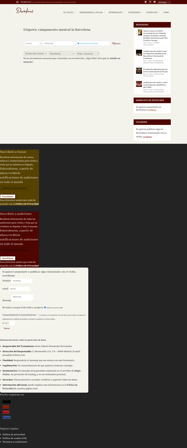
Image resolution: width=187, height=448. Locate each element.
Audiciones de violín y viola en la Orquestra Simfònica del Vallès (155, 81)
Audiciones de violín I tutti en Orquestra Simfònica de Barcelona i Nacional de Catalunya (155, 51)
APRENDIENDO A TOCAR (91, 9)
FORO (166, 9)
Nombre (6, 277)
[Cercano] (93, 40)
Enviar (7, 325)
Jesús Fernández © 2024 (26, 446)
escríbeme (147, 133)
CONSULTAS (151, 9)
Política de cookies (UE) (15, 434)
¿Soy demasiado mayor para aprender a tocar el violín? (54, 2)
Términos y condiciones (15, 438)
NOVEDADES (134, 9)
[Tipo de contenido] (33, 40)
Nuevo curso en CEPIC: (155, 32)
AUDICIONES (148, 60)
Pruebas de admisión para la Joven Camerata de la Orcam (155, 67)
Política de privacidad (55, 304)
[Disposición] (87, 50)
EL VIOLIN (68, 9)
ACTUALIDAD (148, 42)
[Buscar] (59, 40)
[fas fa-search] (116, 40)
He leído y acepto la (12, 304)
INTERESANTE (115, 9)
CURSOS (156, 39)
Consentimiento (10, 311)
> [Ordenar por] (35, 50)
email (5, 285)
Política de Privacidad (27, 200)
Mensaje (6, 296)
